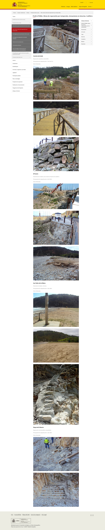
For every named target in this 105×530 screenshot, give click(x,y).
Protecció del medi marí (17, 57)
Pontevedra (83, 29)
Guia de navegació (35, 514)
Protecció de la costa (35, 12)
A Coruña (83, 32)
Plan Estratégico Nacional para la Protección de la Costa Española (19, 49)
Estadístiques (15, 66)
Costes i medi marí (21, 12)
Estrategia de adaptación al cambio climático (20, 38)
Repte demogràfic (83, 6)
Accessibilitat (17, 514)
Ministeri (63, 6)
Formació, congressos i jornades (19, 69)
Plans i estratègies (16, 78)
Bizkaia (82, 41)
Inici (12, 514)
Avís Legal (44, 514)
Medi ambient (74, 6)
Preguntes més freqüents (18, 88)
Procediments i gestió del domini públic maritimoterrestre (21, 53)
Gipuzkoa (83, 44)
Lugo (82, 34)
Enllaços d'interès (16, 91)
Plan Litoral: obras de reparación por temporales (51, 12)
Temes (27, 12)
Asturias (83, 36)
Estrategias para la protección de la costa (21, 34)
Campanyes (15, 63)
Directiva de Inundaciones (18, 42)
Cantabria (83, 39)
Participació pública (17, 75)
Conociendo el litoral (17, 45)
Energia (68, 6)
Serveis (89, 6)
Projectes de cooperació (17, 81)
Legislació (15, 72)
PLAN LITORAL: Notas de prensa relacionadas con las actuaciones (85, 25)
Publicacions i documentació (18, 84)
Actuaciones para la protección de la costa (21, 26)
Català (81, 2)
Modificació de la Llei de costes (19, 19)
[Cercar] (90, 2)
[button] (78, 6)
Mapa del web (26, 514)
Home (14, 12)
